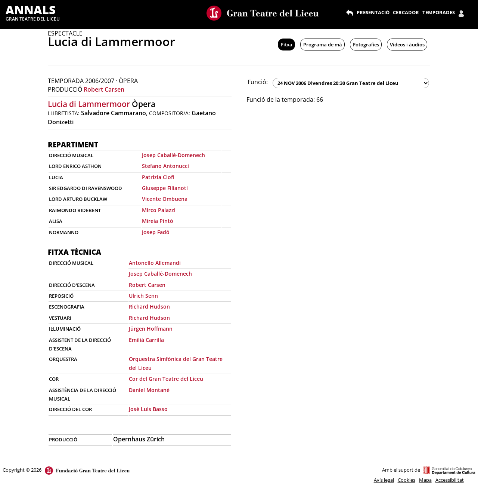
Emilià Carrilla (146, 339)
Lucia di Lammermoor (89, 104)
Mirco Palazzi (159, 210)
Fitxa (286, 44)
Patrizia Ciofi (158, 177)
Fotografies (366, 44)
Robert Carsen (104, 89)
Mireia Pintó (157, 220)
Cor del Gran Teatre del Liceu (166, 378)
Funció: (258, 82)
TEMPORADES (438, 12)
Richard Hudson (149, 306)
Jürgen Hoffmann (151, 328)
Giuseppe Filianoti (165, 188)
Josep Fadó (156, 232)
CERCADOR (406, 12)
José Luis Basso (148, 409)
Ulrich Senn (143, 295)
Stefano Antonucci (165, 165)
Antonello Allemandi (155, 262)
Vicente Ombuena (164, 198)
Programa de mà (322, 44)
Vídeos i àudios (407, 44)
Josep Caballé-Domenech (173, 155)
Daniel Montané (149, 389)
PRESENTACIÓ (373, 12)
